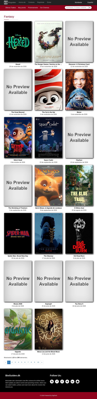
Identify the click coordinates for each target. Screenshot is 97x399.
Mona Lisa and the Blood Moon (48, 352)
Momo (79, 112)
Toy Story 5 (79, 304)
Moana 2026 (18, 304)
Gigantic (18, 352)
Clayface (79, 160)
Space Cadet (48, 160)
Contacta (31, 2)
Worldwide (77, 2)
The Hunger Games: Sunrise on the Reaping (48, 64)
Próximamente (33, 7)
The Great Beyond (17, 112)
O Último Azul (79, 208)
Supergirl (48, 304)
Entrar (49, 2)
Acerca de (22, 2)
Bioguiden (10, 2)
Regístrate (40, 2)
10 (38, 362)
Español (89, 2)
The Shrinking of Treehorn (17, 208)
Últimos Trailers (10, 7)
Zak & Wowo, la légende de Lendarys (48, 208)
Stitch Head (18, 160)
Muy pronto (22, 7)
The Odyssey (48, 256)
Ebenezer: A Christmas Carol (79, 64)
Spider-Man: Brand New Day (18, 256)
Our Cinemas (44, 7)
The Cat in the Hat (48, 112)
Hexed (18, 64)
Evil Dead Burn (79, 256)
